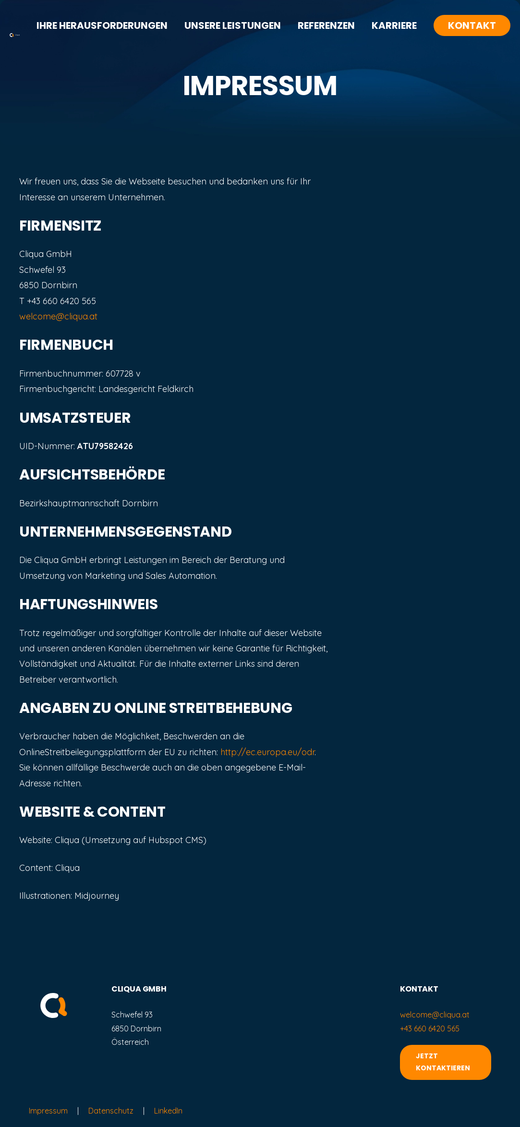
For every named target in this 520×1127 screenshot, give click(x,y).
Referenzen (326, 25)
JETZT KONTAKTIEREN (443, 1062)
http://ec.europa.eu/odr (267, 752)
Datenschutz (110, 1110)
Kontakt (472, 25)
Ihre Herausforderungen (102, 25)
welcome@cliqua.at (58, 316)
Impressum (48, 1110)
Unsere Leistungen (232, 25)
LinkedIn (168, 1110)
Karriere (394, 25)
